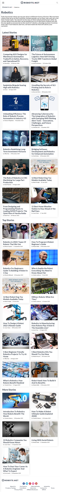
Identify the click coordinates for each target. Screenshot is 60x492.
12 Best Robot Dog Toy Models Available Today (42, 179)
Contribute (23, 488)
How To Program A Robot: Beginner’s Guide (43, 243)
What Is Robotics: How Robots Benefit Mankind (13, 381)
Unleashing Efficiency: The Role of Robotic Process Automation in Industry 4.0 (14, 116)
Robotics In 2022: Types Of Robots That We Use (14, 243)
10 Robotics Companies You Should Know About (15, 441)
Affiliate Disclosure (32, 489)
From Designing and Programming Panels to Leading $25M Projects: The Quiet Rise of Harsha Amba (15, 209)
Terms (53, 488)
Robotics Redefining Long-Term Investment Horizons (14, 150)
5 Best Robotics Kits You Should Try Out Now (42, 353)
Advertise (33, 488)
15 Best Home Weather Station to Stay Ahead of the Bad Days (44, 208)
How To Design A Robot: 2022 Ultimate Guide (13, 324)
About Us (13, 486)
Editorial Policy (35, 486)
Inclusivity (47, 486)
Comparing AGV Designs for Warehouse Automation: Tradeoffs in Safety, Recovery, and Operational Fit (15, 57)
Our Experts (23, 486)
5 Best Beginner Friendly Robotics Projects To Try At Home (15, 354)
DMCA (44, 489)
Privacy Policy (19, 489)
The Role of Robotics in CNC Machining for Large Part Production (15, 180)
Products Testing (10, 488)
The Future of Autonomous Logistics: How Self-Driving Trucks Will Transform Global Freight (44, 57)
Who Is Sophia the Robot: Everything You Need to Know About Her (42, 270)
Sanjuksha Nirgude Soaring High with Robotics (14, 86)
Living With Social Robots (42, 440)
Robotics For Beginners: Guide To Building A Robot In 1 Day (15, 270)
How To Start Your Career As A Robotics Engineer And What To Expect (15, 468)
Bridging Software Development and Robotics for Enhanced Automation (43, 151)
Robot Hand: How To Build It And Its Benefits (44, 381)
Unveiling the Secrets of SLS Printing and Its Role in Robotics (44, 87)
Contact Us (43, 488)
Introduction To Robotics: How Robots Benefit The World (14, 413)
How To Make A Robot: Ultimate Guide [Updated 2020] (42, 413)
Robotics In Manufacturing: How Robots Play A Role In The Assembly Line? (43, 325)
